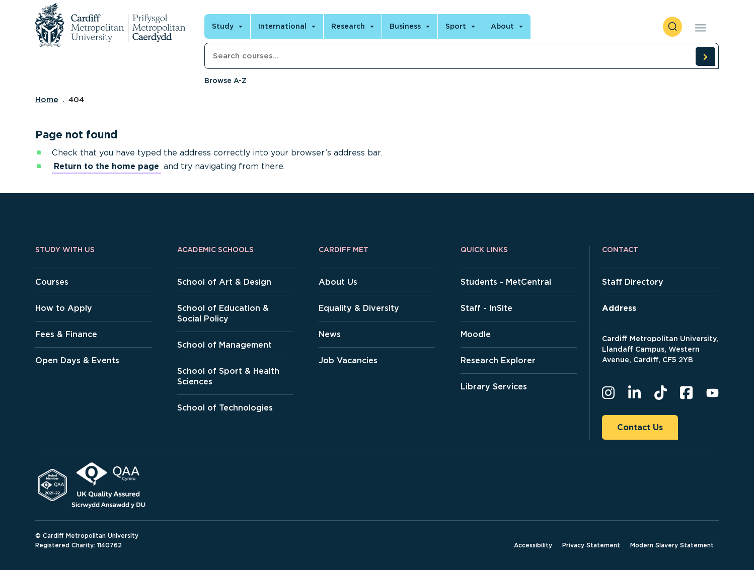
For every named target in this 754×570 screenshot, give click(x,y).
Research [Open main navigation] (348, 26)
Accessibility (533, 545)
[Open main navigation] (698, 27)
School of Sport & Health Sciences (228, 376)
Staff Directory (632, 282)
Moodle (476, 334)
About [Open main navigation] (502, 26)
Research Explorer (498, 360)
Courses (51, 282)
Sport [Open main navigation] (455, 26)
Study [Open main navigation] (223, 26)
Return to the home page (106, 166)
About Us (338, 282)
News (330, 334)
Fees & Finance (66, 334)
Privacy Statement (591, 545)
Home (46, 99)
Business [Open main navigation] (405, 26)
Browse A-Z (225, 80)
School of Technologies (225, 408)
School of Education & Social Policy (223, 313)
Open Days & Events (77, 360)
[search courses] (705, 56)
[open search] (672, 27)
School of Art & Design (224, 282)
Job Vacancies (348, 360)
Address (619, 308)
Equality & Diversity (359, 308)
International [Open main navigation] (282, 26)
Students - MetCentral (506, 282)
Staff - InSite (486, 308)
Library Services (494, 386)
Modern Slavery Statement (672, 545)
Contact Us (640, 427)
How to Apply (63, 308)
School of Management (224, 345)
